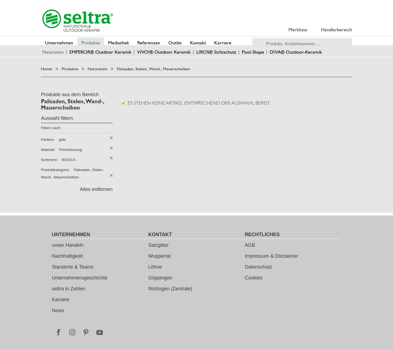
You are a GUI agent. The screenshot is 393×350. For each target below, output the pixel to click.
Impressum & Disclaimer (271, 256)
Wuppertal (159, 256)
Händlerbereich (336, 29)
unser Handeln (68, 245)
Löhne (155, 267)
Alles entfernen (96, 189)
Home (46, 68)
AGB (250, 245)
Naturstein (97, 68)
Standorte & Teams (73, 267)
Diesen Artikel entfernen (111, 137)
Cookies (254, 278)
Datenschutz (258, 267)
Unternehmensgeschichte (80, 278)
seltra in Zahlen (68, 288)
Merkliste (297, 29)
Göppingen (160, 278)
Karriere (60, 299)
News (58, 310)
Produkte (70, 68)
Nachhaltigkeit (67, 256)
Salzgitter (158, 245)
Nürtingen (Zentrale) (170, 288)
